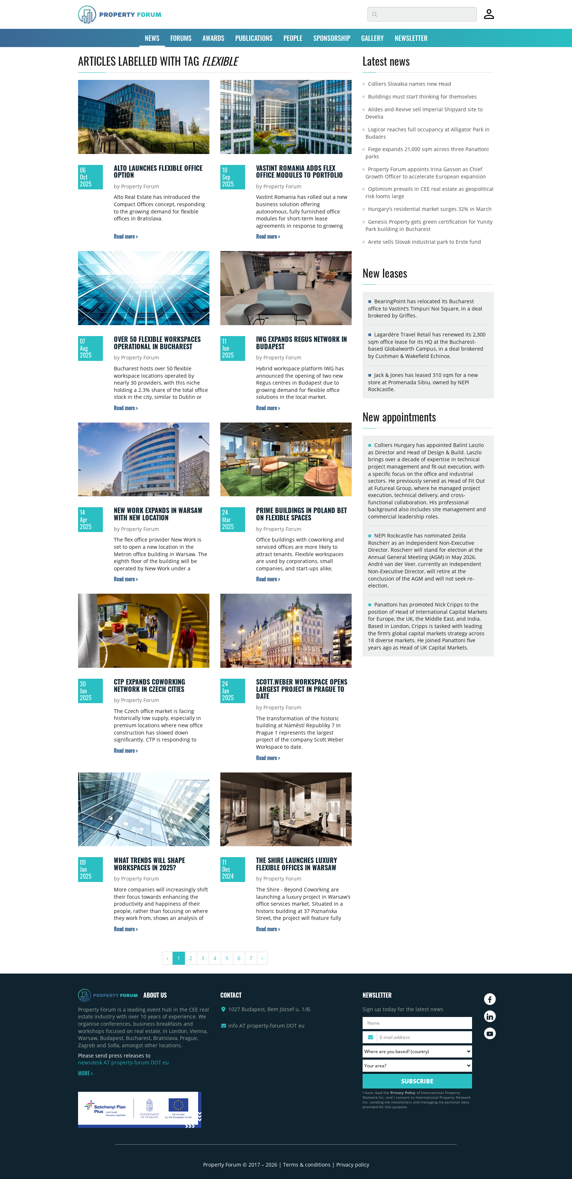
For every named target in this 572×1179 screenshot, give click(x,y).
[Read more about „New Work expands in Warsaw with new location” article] (126, 579)
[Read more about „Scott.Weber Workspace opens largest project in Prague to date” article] (268, 758)
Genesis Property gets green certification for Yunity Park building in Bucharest (429, 225)
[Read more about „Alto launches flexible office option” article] (126, 236)
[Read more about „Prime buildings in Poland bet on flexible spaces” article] (268, 579)
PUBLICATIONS (254, 38)
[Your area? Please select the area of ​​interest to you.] (417, 1066)
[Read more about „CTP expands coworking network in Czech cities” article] (126, 750)
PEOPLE (292, 38)
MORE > (85, 1073)
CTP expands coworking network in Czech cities (149, 685)
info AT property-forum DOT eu (266, 1025)
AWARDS (213, 38)
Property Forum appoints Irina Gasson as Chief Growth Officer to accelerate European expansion (426, 173)
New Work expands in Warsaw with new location (158, 513)
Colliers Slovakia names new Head (409, 83)
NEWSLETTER (411, 38)
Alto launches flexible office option (158, 171)
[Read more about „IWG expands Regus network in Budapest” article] (268, 408)
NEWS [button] (152, 38)
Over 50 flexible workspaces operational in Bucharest (157, 342)
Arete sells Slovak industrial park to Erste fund (424, 241)
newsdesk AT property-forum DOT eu (123, 1062)
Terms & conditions (307, 1164)
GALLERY (372, 38)
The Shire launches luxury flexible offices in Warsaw (296, 863)
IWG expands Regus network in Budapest (301, 342)
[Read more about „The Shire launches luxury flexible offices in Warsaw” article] (268, 929)
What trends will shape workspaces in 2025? (149, 863)
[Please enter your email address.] (417, 1037)
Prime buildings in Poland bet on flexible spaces (301, 513)
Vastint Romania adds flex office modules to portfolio (299, 171)
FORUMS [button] (181, 38)
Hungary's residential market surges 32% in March (430, 208)
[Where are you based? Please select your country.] (417, 1051)
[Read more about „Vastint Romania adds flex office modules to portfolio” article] (268, 236)
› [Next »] (262, 958)
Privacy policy (352, 1164)
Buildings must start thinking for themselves (422, 96)
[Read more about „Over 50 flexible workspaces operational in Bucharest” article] (126, 408)
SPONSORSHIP (331, 38)
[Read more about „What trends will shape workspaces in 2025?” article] (126, 929)
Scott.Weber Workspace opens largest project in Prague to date (301, 689)
